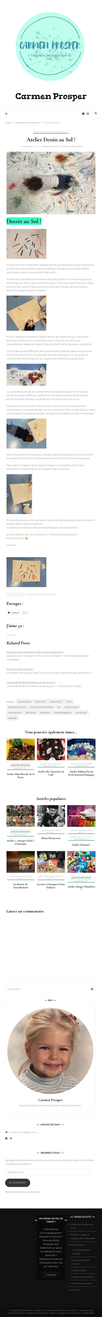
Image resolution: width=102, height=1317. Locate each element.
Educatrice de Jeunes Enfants (42, 707)
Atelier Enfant (40, 702)
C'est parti (51, 1274)
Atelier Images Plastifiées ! (81, 888)
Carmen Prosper (51, 95)
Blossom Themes (16, 1313)
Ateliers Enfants (56, 702)
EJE (59, 707)
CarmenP (27, 146)
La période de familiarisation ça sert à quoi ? (31, 682)
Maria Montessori (51, 838)
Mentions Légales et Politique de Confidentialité (71, 1313)
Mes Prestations (77, 1245)
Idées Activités (31, 712)
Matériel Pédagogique (62, 712)
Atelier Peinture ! (81, 844)
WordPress (43, 1313)
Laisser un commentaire (72, 146)
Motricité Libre (81, 712)
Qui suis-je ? (75, 1290)
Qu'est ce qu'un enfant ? (20, 669)
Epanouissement (14, 712)
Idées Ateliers (45, 712)
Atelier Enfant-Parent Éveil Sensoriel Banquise (81, 773)
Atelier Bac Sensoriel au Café (51, 773)
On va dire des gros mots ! (81, 831)
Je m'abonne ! (18, 1182)
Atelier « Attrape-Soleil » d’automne (21, 842)
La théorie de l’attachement (20, 886)
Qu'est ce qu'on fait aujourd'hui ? (51, 132)
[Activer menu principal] (6, 113)
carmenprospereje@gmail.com (23, 1132)
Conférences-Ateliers (82, 1283)
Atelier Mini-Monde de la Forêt (21, 775)
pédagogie (12, 718)
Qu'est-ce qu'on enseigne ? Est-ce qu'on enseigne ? (35, 652)
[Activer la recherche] (96, 113)
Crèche (68, 702)
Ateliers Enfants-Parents (83, 1277)
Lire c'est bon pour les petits (51, 877)
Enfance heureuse (71, 707)
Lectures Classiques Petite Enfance (51, 886)
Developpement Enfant (17, 707)
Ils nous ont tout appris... (51, 831)
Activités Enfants (24, 702)
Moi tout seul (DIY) (20, 764)
